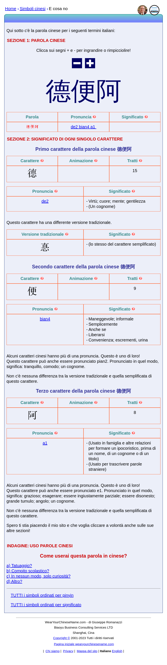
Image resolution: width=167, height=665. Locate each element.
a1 (93, 126)
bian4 (84, 126)
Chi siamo (53, 651)
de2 (75, 126)
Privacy (68, 651)
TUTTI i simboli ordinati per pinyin (42, 595)
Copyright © (61, 638)
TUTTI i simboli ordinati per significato (46, 604)
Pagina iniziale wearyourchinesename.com (84, 644)
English (117, 651)
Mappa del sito (87, 651)
